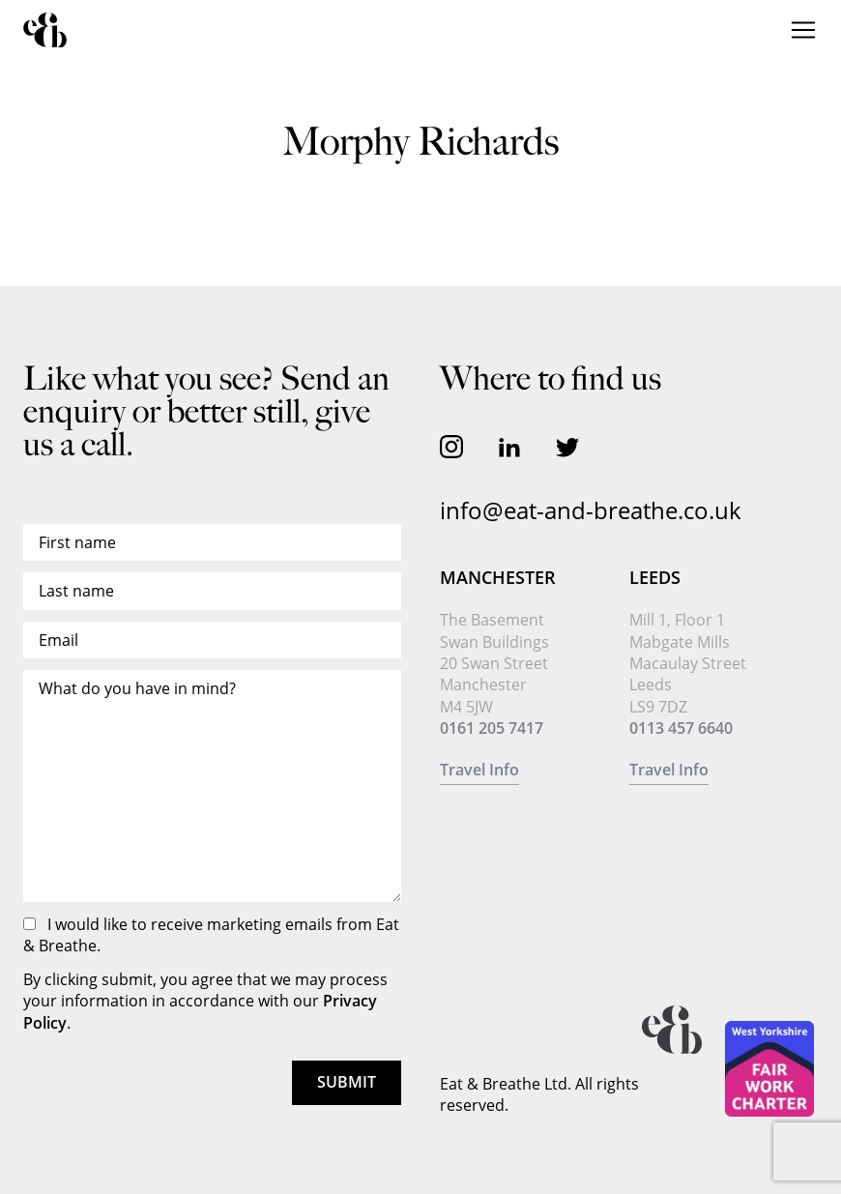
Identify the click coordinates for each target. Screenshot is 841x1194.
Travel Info (479, 769)
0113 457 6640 (681, 728)
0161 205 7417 (491, 728)
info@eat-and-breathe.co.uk (590, 510)
